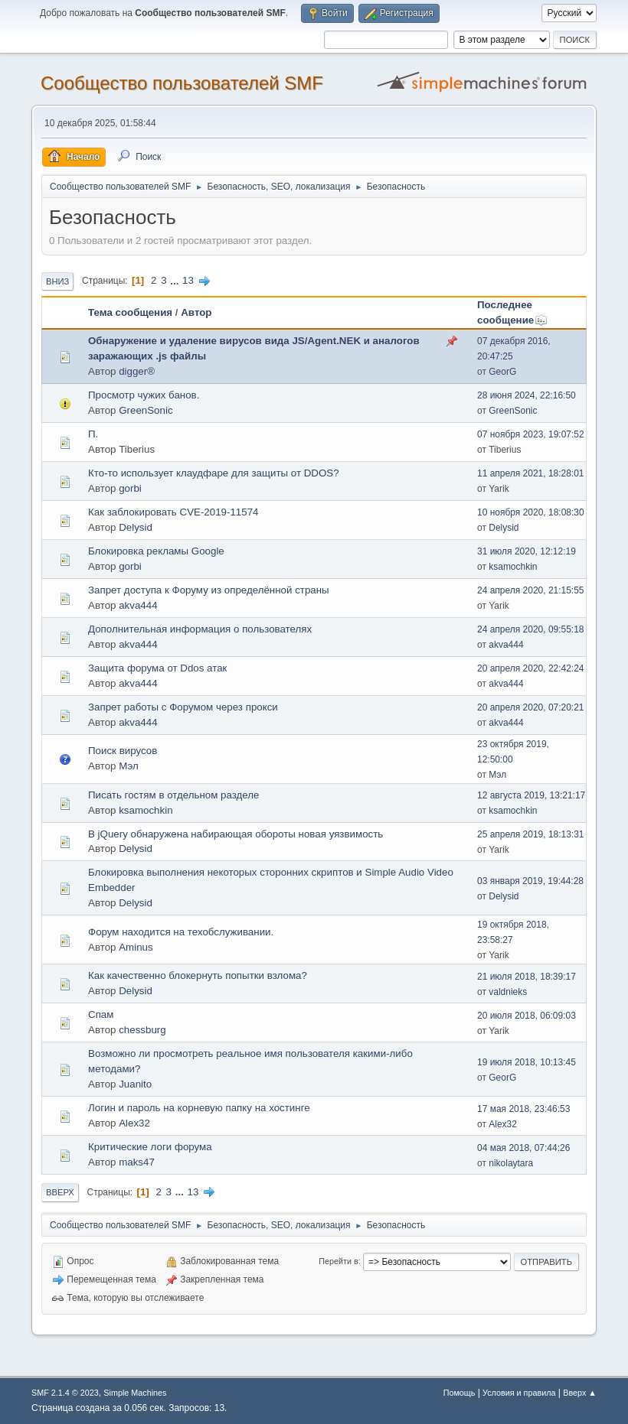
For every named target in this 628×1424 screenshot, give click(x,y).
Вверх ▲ (580, 1392)
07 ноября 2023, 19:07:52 (530, 434)
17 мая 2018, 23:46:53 (523, 1109)
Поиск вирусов (122, 750)
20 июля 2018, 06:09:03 (526, 1015)
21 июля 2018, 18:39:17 (526, 976)
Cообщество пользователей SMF (182, 83)
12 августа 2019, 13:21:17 (531, 795)
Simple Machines (134, 1392)
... (176, 280)
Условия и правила (518, 1392)
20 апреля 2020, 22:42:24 (530, 668)
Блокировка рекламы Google (156, 551)
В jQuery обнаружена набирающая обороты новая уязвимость (235, 834)
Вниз (57, 281)
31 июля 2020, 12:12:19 (526, 551)
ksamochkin (513, 566)
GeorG (502, 371)
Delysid (135, 527)
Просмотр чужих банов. (143, 395)
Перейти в (338, 1261)
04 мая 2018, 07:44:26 (523, 1148)
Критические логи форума (150, 1147)
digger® (137, 371)
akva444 (138, 605)
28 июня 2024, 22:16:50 (526, 395)
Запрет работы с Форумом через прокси (183, 707)
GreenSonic (145, 410)
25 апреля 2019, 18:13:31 (530, 834)
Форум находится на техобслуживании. (180, 932)
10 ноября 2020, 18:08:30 (530, 512)
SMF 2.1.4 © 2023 (65, 1392)
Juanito (135, 1084)
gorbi (130, 488)
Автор (196, 312)
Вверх (60, 1192)
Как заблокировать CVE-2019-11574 (173, 512)
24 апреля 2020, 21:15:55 (530, 590)
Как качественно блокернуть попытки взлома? (197, 975)
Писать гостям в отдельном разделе (174, 795)
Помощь (459, 1392)
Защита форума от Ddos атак (157, 668)
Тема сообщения (130, 312)
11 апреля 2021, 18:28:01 (530, 473)
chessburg (142, 1029)
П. (93, 434)
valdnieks (508, 992)
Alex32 (134, 1123)
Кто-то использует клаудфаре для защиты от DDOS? (213, 473)
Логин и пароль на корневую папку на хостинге (199, 1108)
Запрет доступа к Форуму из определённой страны (208, 590)
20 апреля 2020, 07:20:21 (530, 707)
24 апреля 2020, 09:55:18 (530, 629)
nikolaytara (511, 1163)
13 (188, 280)
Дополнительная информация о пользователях (200, 629)
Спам (100, 1014)
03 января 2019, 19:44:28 (530, 881)
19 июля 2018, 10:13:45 (526, 1062)
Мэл (129, 766)
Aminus (135, 947)
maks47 (137, 1162)
